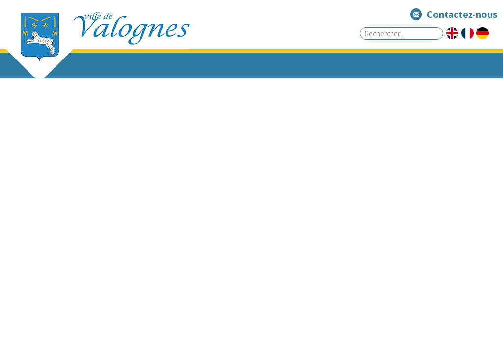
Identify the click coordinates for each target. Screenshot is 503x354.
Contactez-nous (462, 14)
